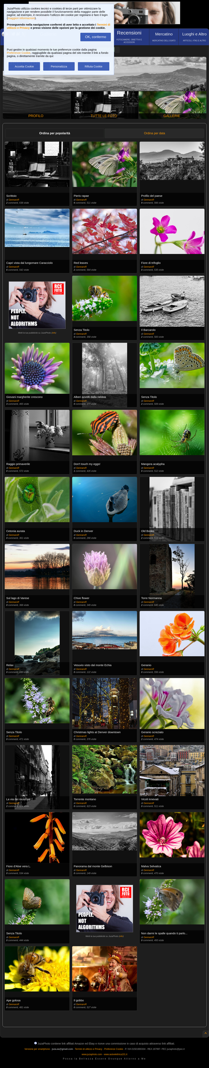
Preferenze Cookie (18, 52)
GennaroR (14, 199)
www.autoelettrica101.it (115, 1054)
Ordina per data (154, 133)
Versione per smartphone (37, 1049)
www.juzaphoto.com (92, 1054)
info (54, 333)
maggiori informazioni (21, 18)
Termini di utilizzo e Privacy (88, 1049)
